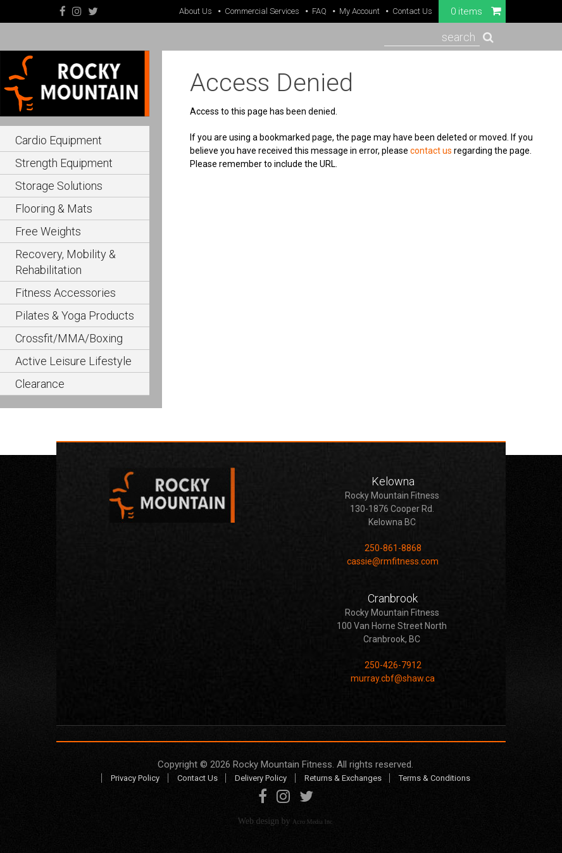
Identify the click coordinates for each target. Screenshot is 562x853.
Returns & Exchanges (343, 778)
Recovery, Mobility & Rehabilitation (65, 262)
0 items (476, 11)
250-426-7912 (393, 665)
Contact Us (412, 11)
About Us (195, 11)
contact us (431, 151)
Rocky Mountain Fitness (282, 764)
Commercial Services (262, 11)
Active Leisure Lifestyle (73, 361)
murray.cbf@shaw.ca (393, 678)
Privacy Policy (135, 778)
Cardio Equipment (58, 140)
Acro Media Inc (312, 821)
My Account (359, 11)
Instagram (77, 12)
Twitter (93, 12)
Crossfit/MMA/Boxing (69, 338)
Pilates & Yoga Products (74, 315)
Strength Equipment (64, 163)
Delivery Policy (261, 778)
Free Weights (48, 231)
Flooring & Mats (53, 208)
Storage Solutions (59, 185)
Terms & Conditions (434, 778)
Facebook (62, 12)
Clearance (40, 383)
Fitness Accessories (65, 292)
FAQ (319, 11)
